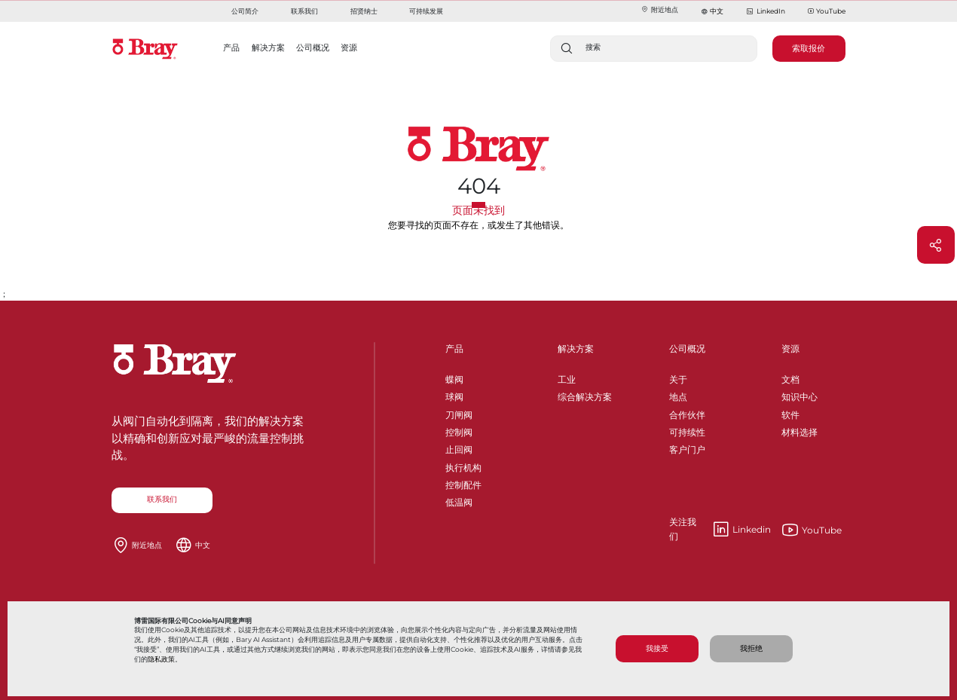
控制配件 (463, 482)
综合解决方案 (585, 394)
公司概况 (687, 348)
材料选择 (799, 429)
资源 (790, 348)
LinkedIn (765, 12)
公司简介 (244, 11)
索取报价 (808, 48)
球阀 (454, 394)
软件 (790, 412)
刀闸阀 (458, 412)
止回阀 (458, 447)
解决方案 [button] (268, 47)
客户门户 (687, 447)
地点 (678, 394)
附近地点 (659, 9)
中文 (716, 11)
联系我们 (304, 11)
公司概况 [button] (312, 47)
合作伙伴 (687, 412)
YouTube (826, 12)
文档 (790, 377)
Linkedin (720, 529)
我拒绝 (751, 648)
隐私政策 (161, 659)
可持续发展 (426, 11)
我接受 (657, 648)
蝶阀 (454, 377)
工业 (567, 377)
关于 (678, 377)
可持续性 (687, 429)
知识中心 (799, 394)
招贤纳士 (364, 11)
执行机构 (463, 465)
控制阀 (458, 429)
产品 (454, 348)
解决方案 (576, 348)
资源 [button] (349, 47)
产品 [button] (231, 47)
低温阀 (458, 500)
